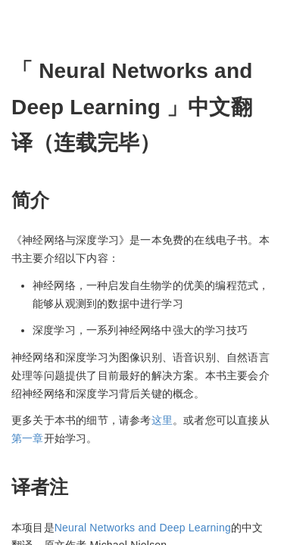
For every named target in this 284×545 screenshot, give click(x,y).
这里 (162, 420)
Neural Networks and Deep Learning (143, 528)
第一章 (27, 438)
